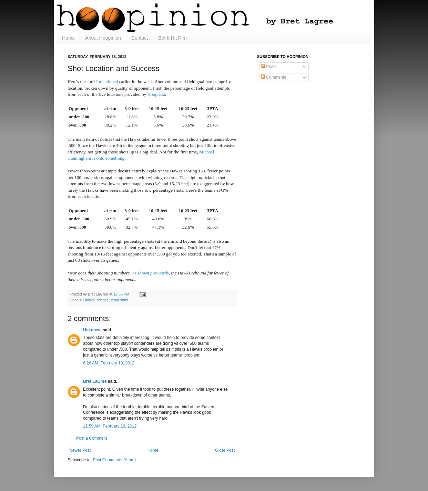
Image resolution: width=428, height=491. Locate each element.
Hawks (88, 300)
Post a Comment (91, 438)
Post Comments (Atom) (114, 460)
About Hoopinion (103, 38)
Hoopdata (156, 94)
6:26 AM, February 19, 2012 (108, 363)
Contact (139, 38)
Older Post (225, 450)
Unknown (92, 330)
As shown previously (150, 272)
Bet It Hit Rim (172, 38)
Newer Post (80, 450)
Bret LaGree (95, 381)
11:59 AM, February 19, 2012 (109, 426)
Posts (268, 66)
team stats (119, 300)
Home (68, 38)
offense (102, 300)
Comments (273, 77)
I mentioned (107, 81)
